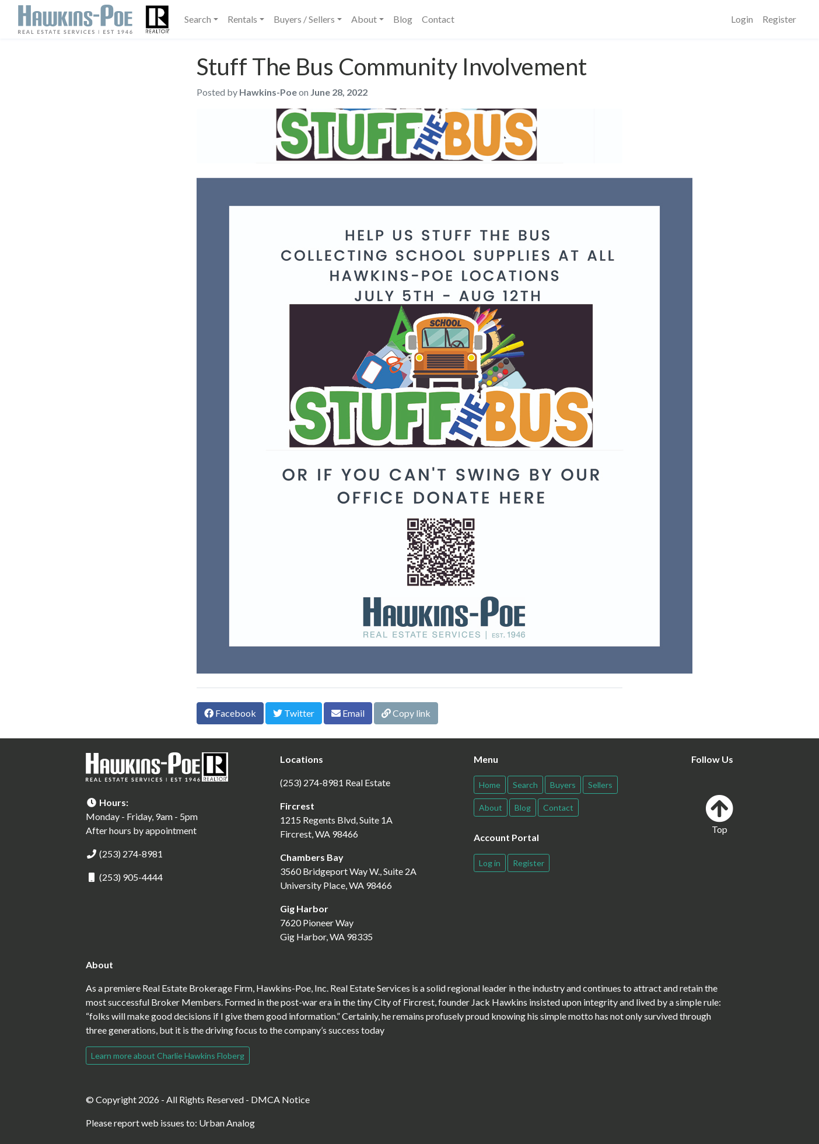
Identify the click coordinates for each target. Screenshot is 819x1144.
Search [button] (197, 19)
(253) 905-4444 (131, 877)
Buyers (563, 785)
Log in (490, 863)
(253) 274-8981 (131, 853)
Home (490, 785)
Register (779, 19)
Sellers (600, 785)
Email (348, 713)
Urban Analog (227, 1122)
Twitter (293, 713)
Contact (438, 19)
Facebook (230, 713)
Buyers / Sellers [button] (304, 19)
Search (525, 785)
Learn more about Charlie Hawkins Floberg (167, 1056)
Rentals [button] (242, 19)
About (490, 807)
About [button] (364, 19)
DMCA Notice (280, 1099)
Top (719, 814)
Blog (402, 19)
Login (742, 19)
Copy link (406, 713)
